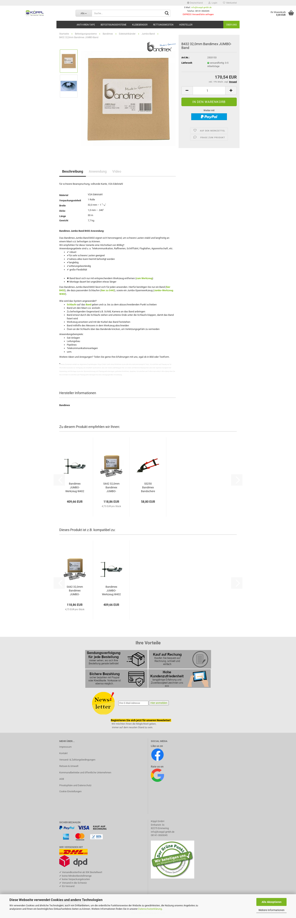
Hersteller (185, 24)
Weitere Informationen (271, 910)
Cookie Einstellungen (70, 791)
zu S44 (109, 290)
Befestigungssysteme (113, 24)
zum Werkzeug (144, 278)
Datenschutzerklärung (150, 908)
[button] (195, 3)
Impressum (65, 746)
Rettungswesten (163, 24)
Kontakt (63, 753)
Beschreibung (72, 171)
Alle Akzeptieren (271, 901)
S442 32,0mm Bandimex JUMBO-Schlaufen (111, 487)
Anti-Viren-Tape (86, 24)
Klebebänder (139, 24)
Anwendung (98, 171)
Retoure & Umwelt (68, 766)
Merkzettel (230, 3)
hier (103, 290)
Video (116, 171)
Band (88, 304)
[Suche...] (84, 13)
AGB (61, 778)
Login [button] (212, 3)
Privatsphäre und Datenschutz (75, 785)
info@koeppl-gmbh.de (201, 7)
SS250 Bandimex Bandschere (148, 487)
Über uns (231, 24)
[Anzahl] (209, 90)
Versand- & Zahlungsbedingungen (77, 759)
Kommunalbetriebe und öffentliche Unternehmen (85, 772)
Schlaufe (71, 304)
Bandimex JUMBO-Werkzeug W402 (74, 487)
